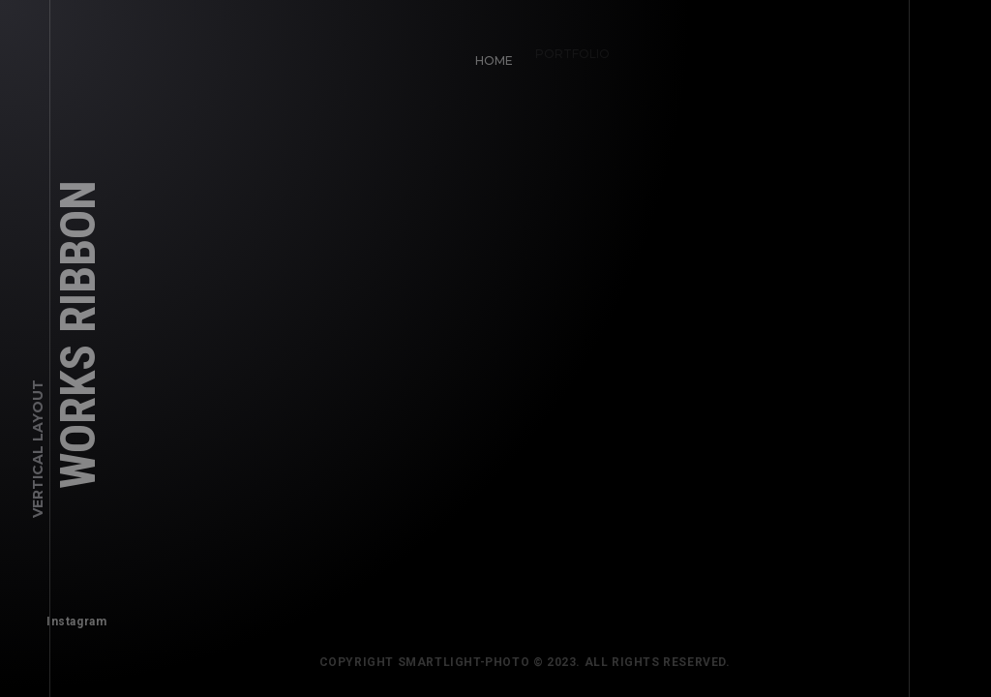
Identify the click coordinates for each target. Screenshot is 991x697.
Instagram (72, 616)
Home (489, 55)
